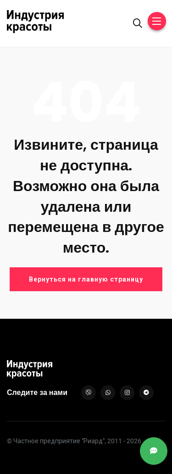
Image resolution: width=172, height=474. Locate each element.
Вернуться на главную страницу (86, 279)
